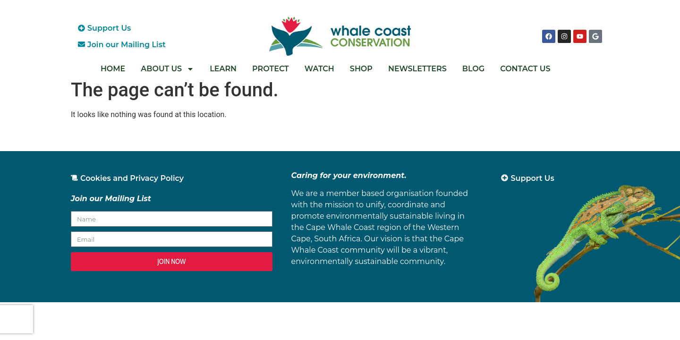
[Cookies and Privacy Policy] (74, 177)
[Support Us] (81, 28)
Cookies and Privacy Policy (132, 178)
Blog (473, 68)
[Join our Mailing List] (81, 44)
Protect (270, 68)
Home (113, 68)
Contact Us (525, 68)
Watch (319, 68)
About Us (167, 69)
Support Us (109, 28)
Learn (223, 68)
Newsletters (417, 68)
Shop (361, 68)
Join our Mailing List (126, 44)
